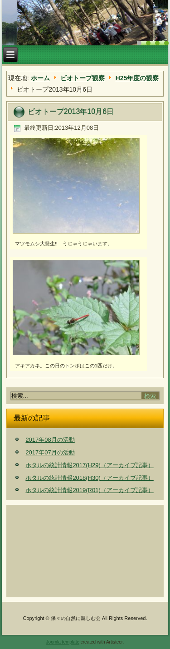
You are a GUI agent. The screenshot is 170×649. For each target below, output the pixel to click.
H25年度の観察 (137, 78)
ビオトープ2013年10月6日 (71, 111)
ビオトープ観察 (82, 78)
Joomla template (62, 641)
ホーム (40, 78)
